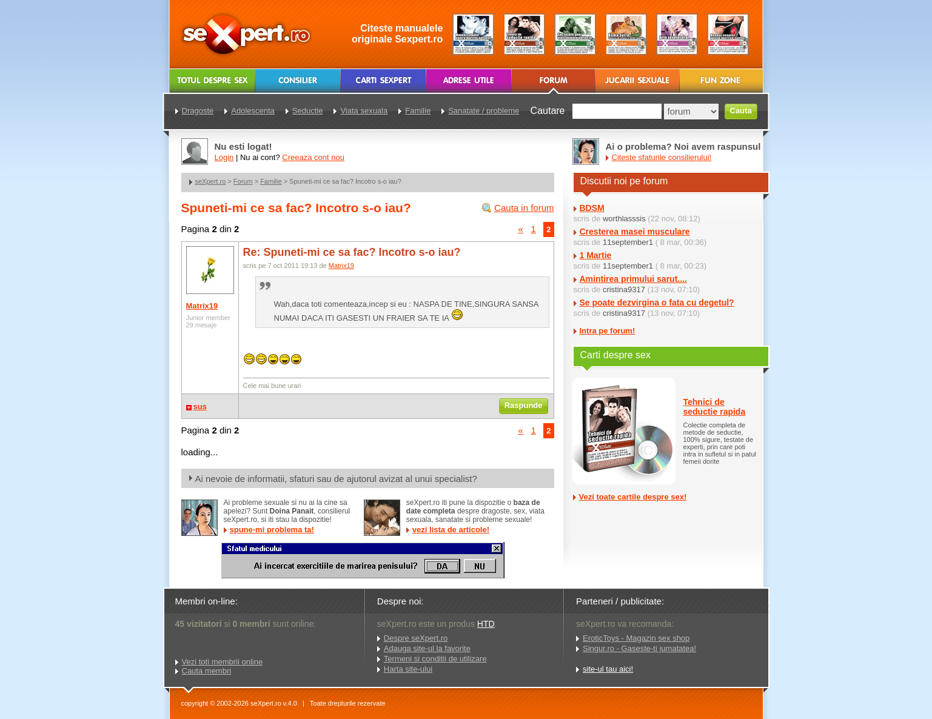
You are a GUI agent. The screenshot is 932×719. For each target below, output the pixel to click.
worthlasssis (624, 218)
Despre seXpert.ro (416, 638)
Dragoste (198, 110)
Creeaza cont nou (313, 157)
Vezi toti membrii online (222, 661)
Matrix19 (202, 305)
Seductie (307, 110)
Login (224, 157)
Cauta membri (207, 670)
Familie (270, 181)
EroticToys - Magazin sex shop (636, 638)
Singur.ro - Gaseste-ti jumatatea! (639, 648)
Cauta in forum (524, 207)
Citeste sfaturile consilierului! (662, 157)
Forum (243, 181)
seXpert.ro (210, 181)
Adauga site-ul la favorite (427, 648)
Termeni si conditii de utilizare (435, 658)
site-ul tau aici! (608, 669)
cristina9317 (624, 289)
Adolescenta (253, 110)
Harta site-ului (408, 669)
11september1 (628, 242)
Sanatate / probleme (483, 110)
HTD (486, 624)
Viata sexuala (363, 110)
